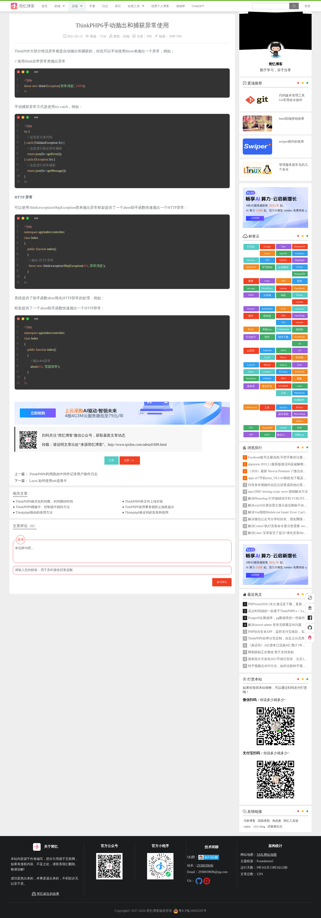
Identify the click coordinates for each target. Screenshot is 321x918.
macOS (283, 253)
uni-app (251, 288)
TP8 (267, 260)
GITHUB (299, 371)
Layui (267, 357)
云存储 (267, 295)
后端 (75, 6)
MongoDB (299, 273)
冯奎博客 (249, 820)
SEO (283, 378)
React (283, 357)
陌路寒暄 (264, 820)
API (251, 434)
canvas (283, 288)
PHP (172, 36)
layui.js (283, 407)
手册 (92, 6)
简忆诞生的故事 (45, 893)
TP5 (251, 427)
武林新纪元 (275, 826)
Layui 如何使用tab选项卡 (48, 481)
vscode (299, 301)
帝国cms (267, 329)
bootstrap (251, 378)
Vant (283, 246)
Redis (251, 329)
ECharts (283, 371)
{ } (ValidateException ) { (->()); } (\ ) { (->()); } (40, 151)
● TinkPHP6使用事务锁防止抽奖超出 (148, 507)
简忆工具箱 (290, 820)
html (299, 364)
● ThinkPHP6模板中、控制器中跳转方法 (41, 507)
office (267, 434)
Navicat (251, 260)
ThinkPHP (267, 427)
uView (299, 267)
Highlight (299, 260)
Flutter (299, 295)
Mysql (267, 364)
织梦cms (299, 434)
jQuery (299, 420)
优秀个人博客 (160, 6)
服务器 (251, 386)
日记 (105, 6)
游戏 (299, 281)
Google (267, 246)
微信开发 (267, 386)
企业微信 (283, 267)
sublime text (251, 407)
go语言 (251, 350)
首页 (44, 6)
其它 (118, 6)
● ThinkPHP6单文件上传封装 (142, 501)
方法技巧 (251, 337)
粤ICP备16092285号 (190, 910)
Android (267, 350)
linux (251, 371)
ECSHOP (283, 385)
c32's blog (259, 826)
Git (299, 350)
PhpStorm (299, 392)
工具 (267, 407)
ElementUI (299, 246)
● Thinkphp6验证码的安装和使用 (145, 512)
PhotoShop (299, 413)
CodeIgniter (283, 329)
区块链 (299, 357)
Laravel (251, 364)
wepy (267, 280)
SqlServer (251, 267)
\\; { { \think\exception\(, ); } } (60, 252)
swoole (299, 322)
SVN (283, 308)
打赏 (111, 460)
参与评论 (222, 582)
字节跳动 (267, 267)
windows (299, 253)
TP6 (149, 36)
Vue (283, 322)
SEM (251, 295)
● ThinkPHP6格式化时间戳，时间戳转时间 (43, 501)
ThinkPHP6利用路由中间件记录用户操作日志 (63, 474)
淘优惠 (276, 820)
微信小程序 (283, 434)
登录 (307, 6)
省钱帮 (180, 6)
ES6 (283, 280)
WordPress (267, 288)
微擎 (250, 281)
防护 (267, 337)
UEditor (267, 378)
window (267, 371)
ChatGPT (198, 6)
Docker (250, 308)
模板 (299, 378)
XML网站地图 (267, 854)
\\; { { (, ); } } (40, 352)
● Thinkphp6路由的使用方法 (33, 512)
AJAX (283, 427)
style (299, 385)
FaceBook (299, 288)
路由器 (267, 315)
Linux (267, 253)
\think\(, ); (50, 83)
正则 (283, 393)
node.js (283, 364)
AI (299, 343)
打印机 (251, 246)
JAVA (283, 350)
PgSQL (283, 260)
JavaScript (299, 336)
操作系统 (283, 414)
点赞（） (130, 460)
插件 (250, 315)
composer (299, 308)
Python (299, 407)
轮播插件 (299, 399)
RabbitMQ (267, 308)
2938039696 (205, 865)
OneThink (299, 315)
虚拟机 (299, 329)
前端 (57, 6)
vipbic (247, 826)
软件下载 (283, 337)
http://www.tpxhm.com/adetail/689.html (137, 444)
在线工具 (134, 6)
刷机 (283, 295)
